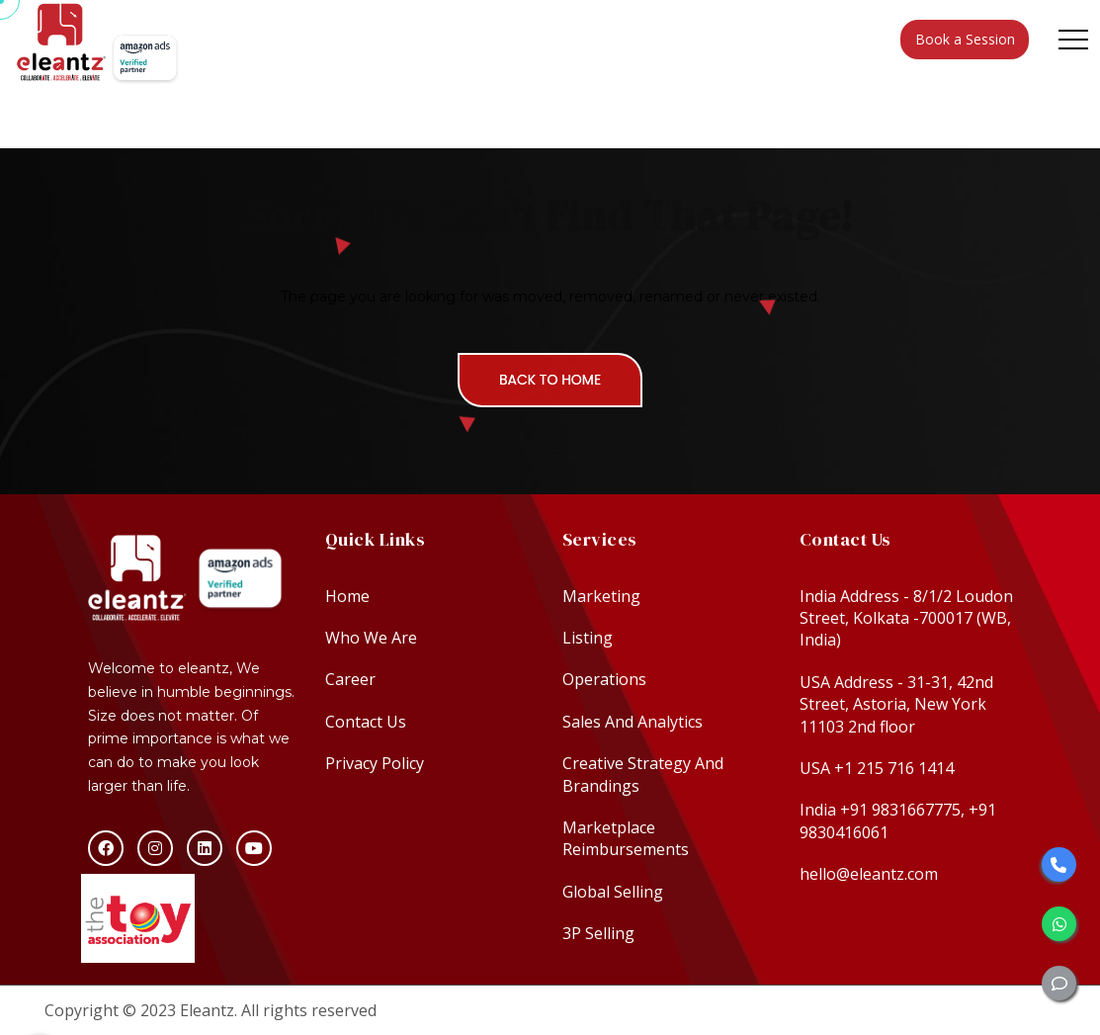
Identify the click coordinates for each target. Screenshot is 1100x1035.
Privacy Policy (374, 763)
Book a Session (965, 39)
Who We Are (371, 637)
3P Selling (598, 933)
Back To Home (550, 379)
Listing (587, 637)
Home (347, 596)
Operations (604, 679)
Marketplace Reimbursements (625, 838)
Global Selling (612, 892)
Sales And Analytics (632, 722)
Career (350, 679)
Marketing (601, 596)
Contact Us (365, 722)
